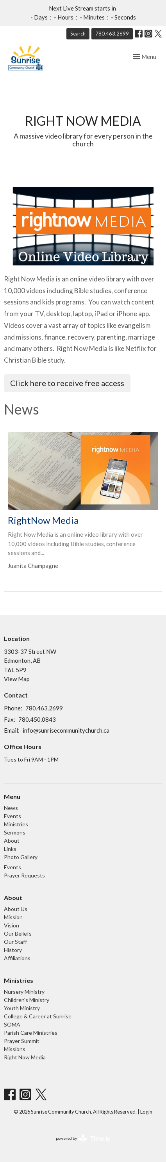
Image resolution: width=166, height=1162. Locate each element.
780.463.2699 (112, 33)
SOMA (12, 1024)
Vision (11, 925)
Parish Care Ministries (30, 1032)
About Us (15, 909)
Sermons (14, 832)
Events (12, 816)
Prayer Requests (24, 875)
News (11, 807)
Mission (13, 917)
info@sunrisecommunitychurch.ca (66, 730)
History (13, 950)
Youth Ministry (22, 1008)
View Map (17, 678)
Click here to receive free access (67, 383)
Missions (14, 1049)
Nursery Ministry (24, 991)
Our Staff (15, 941)
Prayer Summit (21, 1040)
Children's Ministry (26, 1000)
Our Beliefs (18, 933)
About (12, 840)
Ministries (16, 824)
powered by (83, 1138)
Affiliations (17, 958)
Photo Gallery (20, 857)
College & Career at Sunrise (37, 1016)
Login (146, 1112)
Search (78, 33)
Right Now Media (25, 1057)
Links (10, 848)
